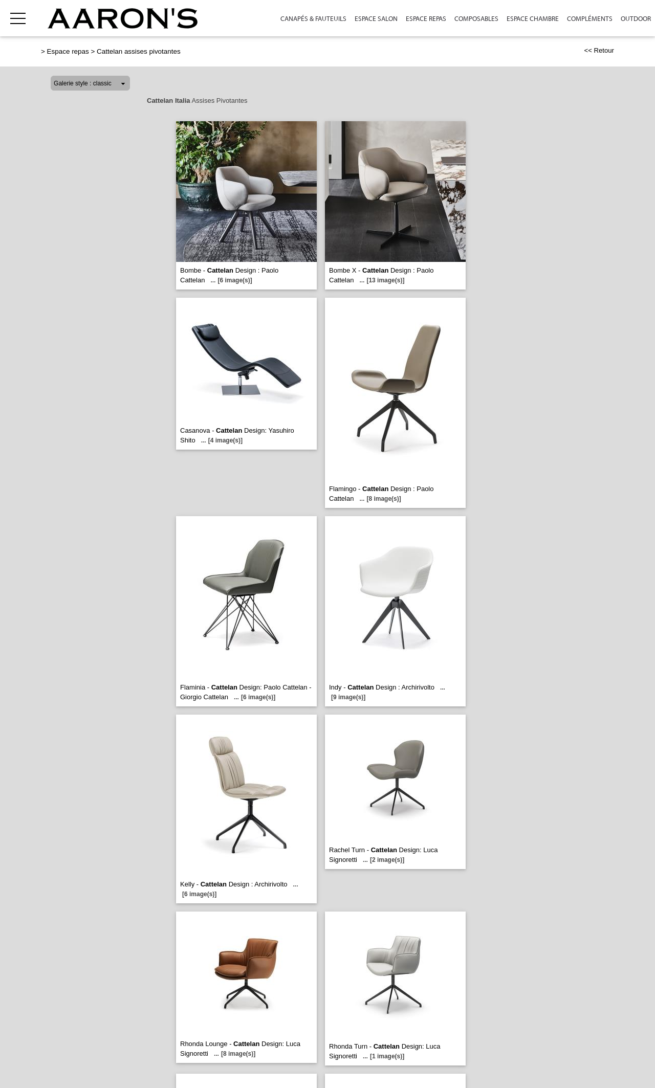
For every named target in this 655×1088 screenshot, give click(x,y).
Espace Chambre (533, 19)
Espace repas (426, 19)
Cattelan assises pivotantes (139, 51)
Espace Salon (376, 19)
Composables (476, 19)
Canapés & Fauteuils (313, 19)
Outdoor (636, 19)
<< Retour (599, 50)
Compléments (590, 19)
